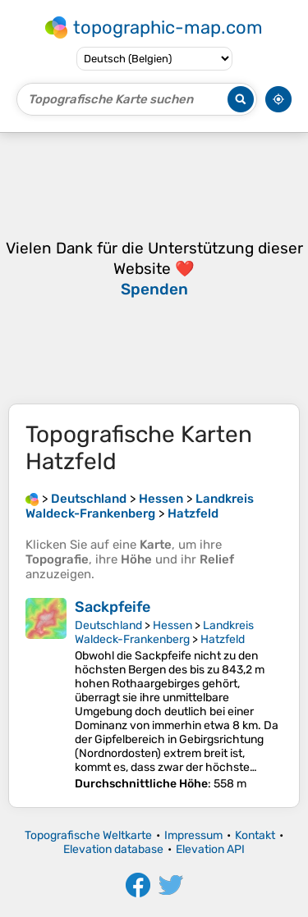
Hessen (172, 625)
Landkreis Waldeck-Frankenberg (164, 632)
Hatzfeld (222, 639)
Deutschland (108, 625)
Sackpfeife (112, 607)
